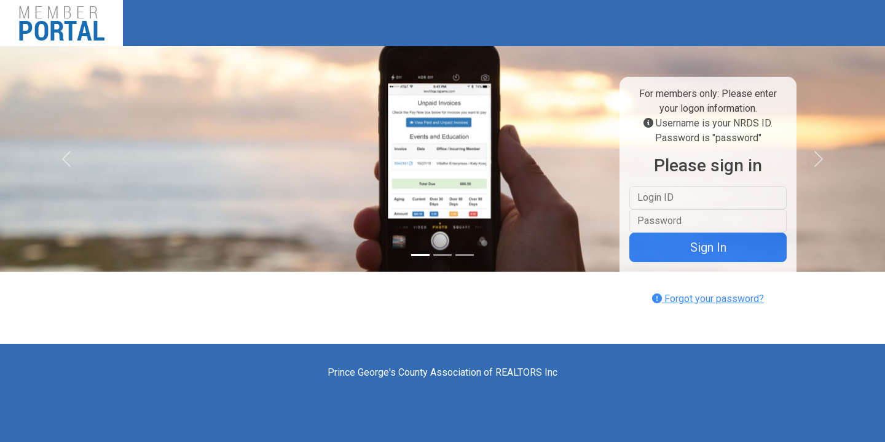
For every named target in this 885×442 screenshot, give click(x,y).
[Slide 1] (420, 255)
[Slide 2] (442, 255)
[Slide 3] (464, 255)
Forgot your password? (708, 298)
